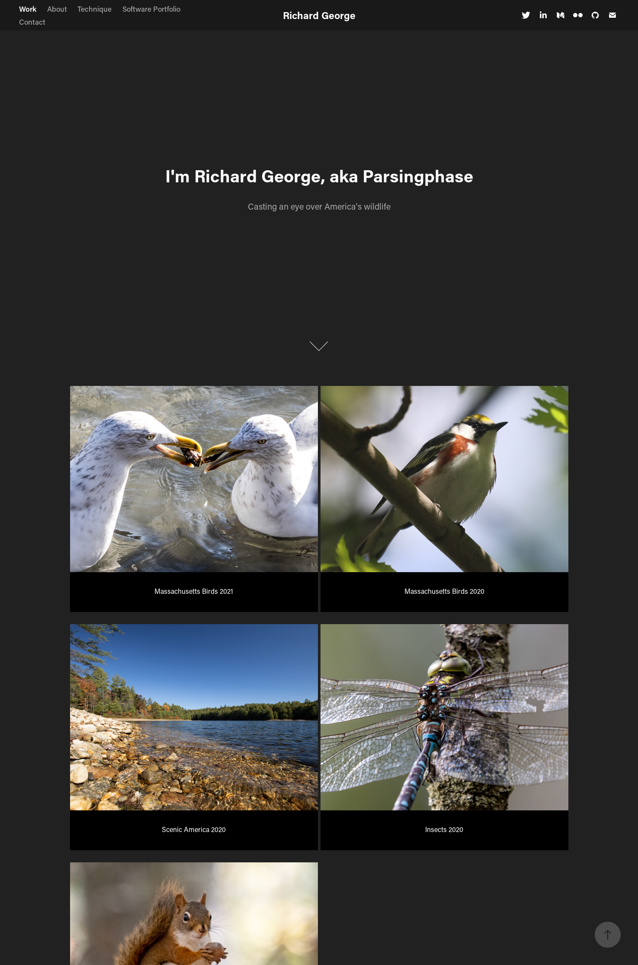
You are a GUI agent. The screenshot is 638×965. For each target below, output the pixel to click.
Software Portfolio (151, 8)
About (57, 8)
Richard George (319, 15)
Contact (32, 21)
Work (27, 8)
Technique (94, 8)
